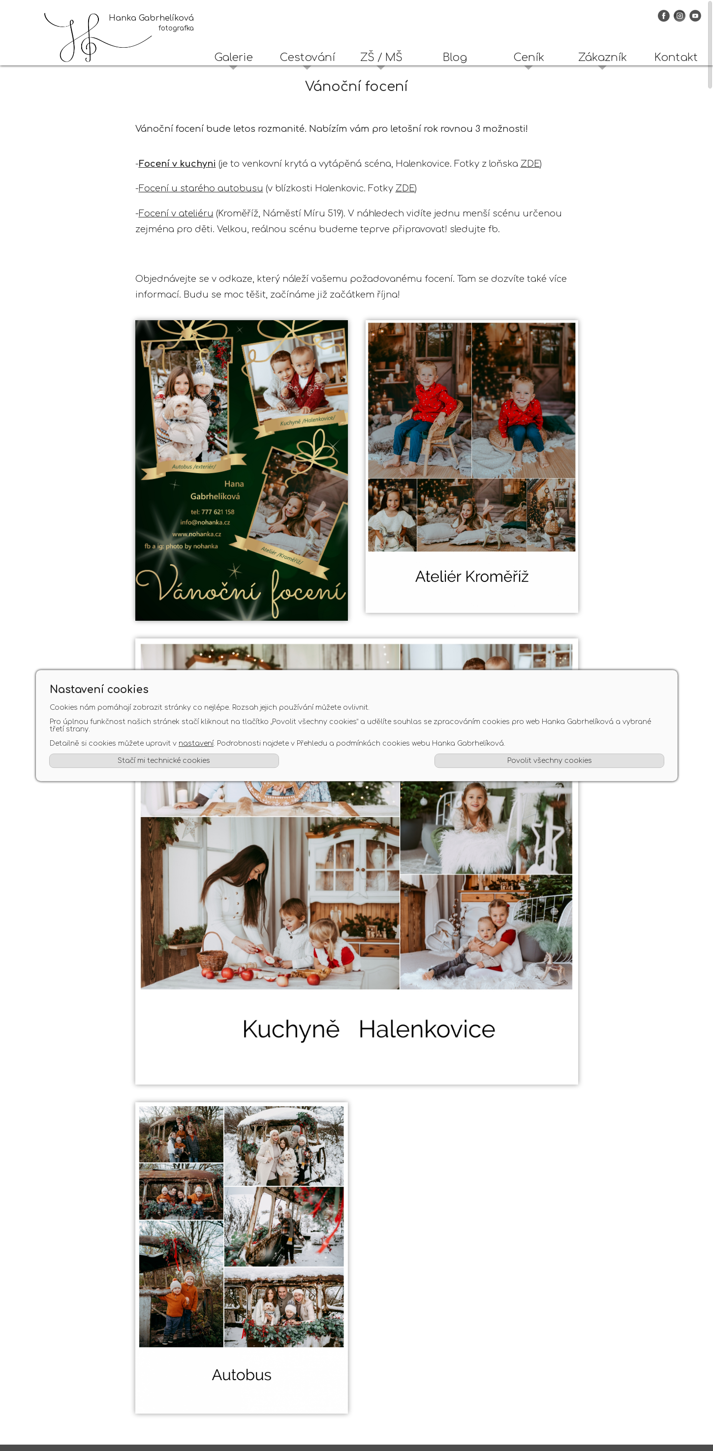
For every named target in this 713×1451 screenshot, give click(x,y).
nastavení (195, 744)
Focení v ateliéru (176, 213)
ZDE (530, 164)
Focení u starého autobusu (201, 188)
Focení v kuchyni (177, 164)
